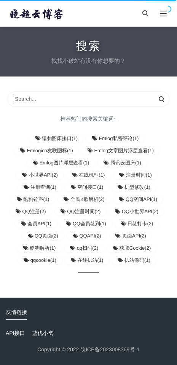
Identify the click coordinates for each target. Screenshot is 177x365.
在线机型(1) (88, 175)
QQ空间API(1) (138, 199)
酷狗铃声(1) (33, 199)
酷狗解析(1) (39, 248)
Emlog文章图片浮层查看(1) (121, 150)
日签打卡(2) (137, 223)
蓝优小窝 (42, 333)
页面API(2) (130, 236)
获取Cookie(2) (132, 248)
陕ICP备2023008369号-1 (110, 349)
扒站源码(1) (134, 260)
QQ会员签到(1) (86, 223)
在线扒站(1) (87, 260)
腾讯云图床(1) (122, 163)
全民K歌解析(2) (84, 199)
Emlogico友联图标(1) (46, 150)
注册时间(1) (135, 175)
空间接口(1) (87, 187)
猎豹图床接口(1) (56, 138)
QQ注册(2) (31, 211)
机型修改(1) (134, 187)
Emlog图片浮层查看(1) (61, 163)
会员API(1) (36, 223)
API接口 (15, 333)
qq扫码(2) (84, 248)
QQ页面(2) (43, 236)
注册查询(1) (40, 187)
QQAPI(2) (87, 236)
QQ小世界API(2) (136, 211)
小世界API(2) (39, 175)
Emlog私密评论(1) (115, 138)
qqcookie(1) (40, 260)
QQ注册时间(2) (81, 211)
